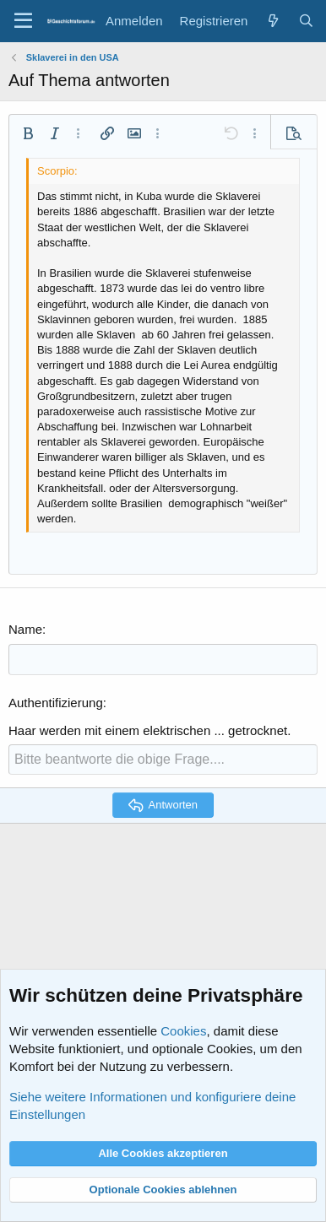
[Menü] (23, 21)
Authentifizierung (55, 702)
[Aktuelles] (272, 20)
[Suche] (306, 20)
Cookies (183, 1031)
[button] (28, 133)
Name (25, 629)
